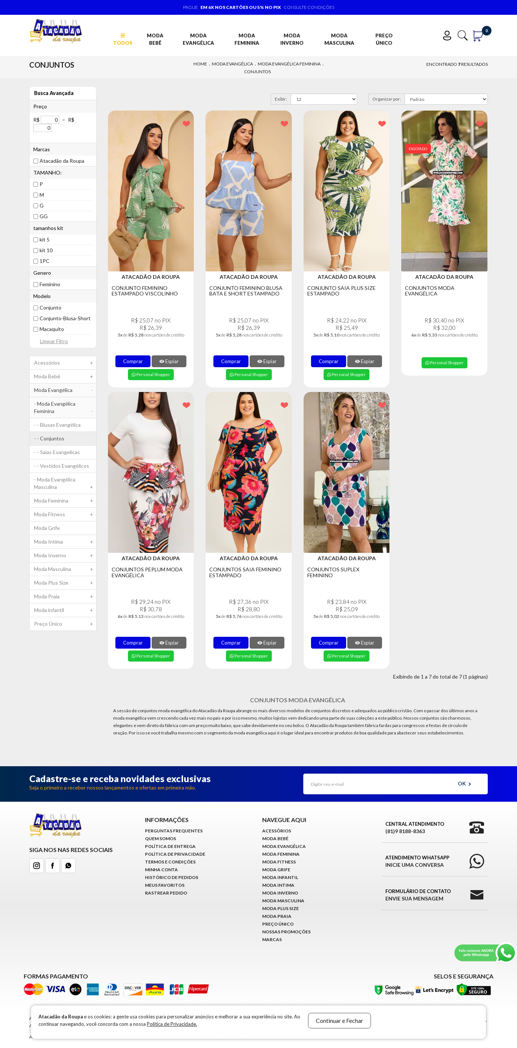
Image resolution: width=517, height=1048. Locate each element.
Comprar (133, 361)
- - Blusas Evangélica (57, 425)
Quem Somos (160, 838)
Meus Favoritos (165, 885)
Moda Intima (65, 541)
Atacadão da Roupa (62, 161)
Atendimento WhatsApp (417, 862)
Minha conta (161, 869)
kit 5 (45, 239)
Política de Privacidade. (172, 1024)
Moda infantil (65, 610)
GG (44, 216)
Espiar (169, 361)
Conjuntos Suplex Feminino (333, 572)
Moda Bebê (155, 39)
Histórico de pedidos (171, 877)
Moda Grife (47, 528)
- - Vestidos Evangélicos (61, 466)
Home (200, 64)
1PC (45, 261)
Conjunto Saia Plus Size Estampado (341, 291)
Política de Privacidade (175, 854)
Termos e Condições (170, 862)
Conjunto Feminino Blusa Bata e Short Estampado (246, 291)
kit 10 (46, 250)
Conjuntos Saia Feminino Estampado (245, 572)
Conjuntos (257, 71)
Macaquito (52, 329)
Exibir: (281, 99)
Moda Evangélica (198, 39)
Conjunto (50, 307)
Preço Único (384, 39)
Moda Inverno (292, 39)
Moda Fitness (65, 514)
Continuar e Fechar (339, 1020)
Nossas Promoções (286, 931)
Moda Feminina (246, 39)
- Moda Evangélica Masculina (65, 485)
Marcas (272, 939)
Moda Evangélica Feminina (289, 64)
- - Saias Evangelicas (57, 452)
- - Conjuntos (49, 438)
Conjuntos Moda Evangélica (430, 291)
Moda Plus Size (65, 582)
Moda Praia (65, 596)
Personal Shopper (151, 374)
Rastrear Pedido (166, 893)
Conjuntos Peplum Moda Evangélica (147, 572)
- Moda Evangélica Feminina (65, 409)
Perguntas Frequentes (174, 831)
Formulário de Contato (418, 895)
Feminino (50, 284)
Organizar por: (386, 99)
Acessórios (65, 362)
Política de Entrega (170, 846)
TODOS (122, 39)
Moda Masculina (339, 39)
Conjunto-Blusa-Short (65, 318)
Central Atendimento (414, 828)
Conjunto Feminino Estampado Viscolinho (145, 291)
